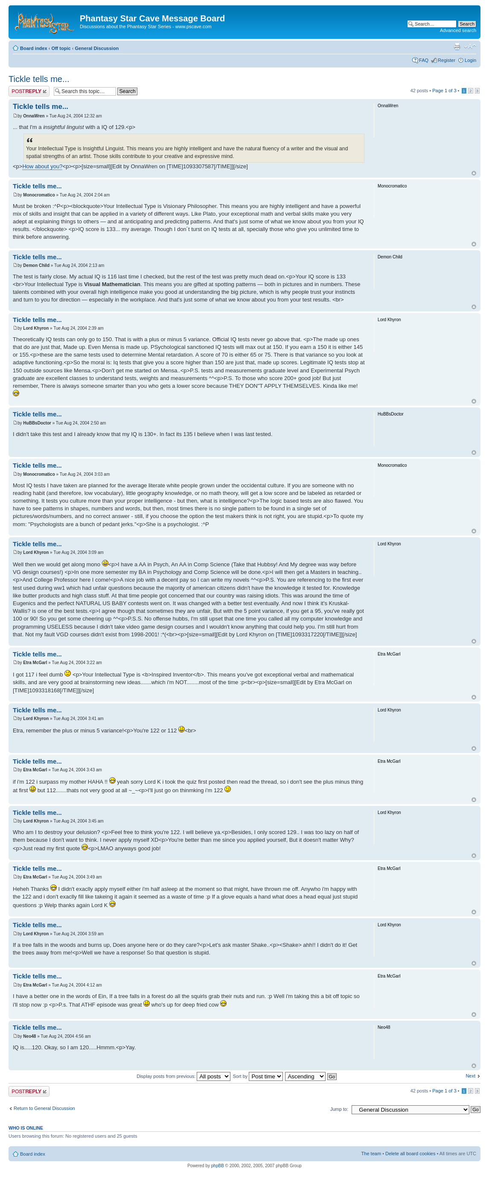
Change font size (470, 46)
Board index (33, 48)
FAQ (423, 60)
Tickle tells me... (39, 79)
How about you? (42, 166)
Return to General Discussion (44, 1108)
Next (470, 1075)
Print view (457, 46)
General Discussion (97, 48)
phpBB (217, 1165)
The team (371, 1153)
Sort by (258, 1076)
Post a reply (29, 91)
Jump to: (339, 1109)
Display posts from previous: (183, 1076)
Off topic (60, 48)
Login (470, 60)
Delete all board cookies (410, 1153)
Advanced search (458, 30)
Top (474, 173)
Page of (444, 90)
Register (446, 60)
